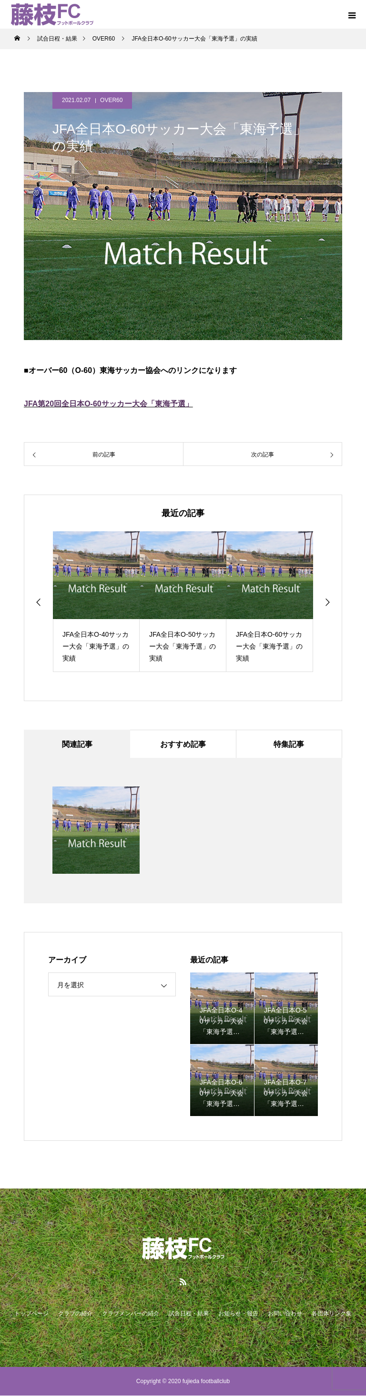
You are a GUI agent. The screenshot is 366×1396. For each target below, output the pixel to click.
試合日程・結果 (189, 1314)
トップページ (31, 1314)
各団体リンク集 (332, 1314)
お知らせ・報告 (238, 1314)
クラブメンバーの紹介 (130, 1314)
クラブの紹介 (75, 1314)
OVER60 (111, 100)
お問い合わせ (285, 1314)
